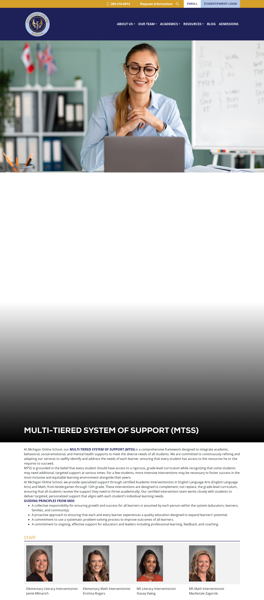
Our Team (146, 24)
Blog (211, 24)
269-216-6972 (118, 4)
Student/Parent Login (220, 3)
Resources (192, 24)
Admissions (228, 24)
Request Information (156, 4)
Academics (169, 24)
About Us (125, 24)
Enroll (192, 3)
